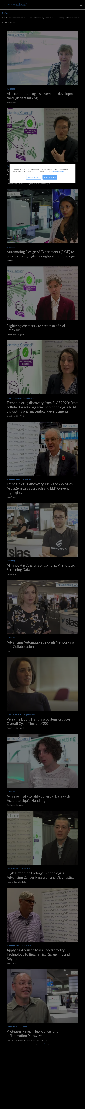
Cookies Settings (33, 177)
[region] (42, 173)
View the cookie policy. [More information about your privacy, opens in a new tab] (57, 171)
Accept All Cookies (50, 177)
